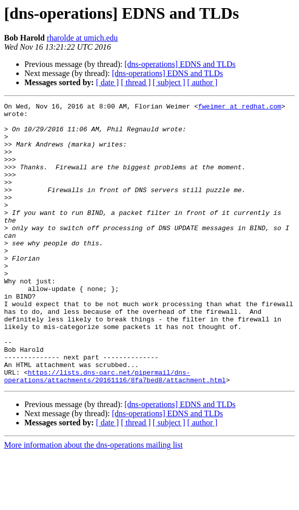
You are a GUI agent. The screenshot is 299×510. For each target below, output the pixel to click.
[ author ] (202, 82)
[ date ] (107, 82)
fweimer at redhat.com (239, 107)
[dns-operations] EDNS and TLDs (180, 64)
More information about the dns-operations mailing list (93, 501)
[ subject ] (169, 82)
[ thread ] (136, 82)
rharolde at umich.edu (82, 37)
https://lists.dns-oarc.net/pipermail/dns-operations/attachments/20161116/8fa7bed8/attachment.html (115, 431)
